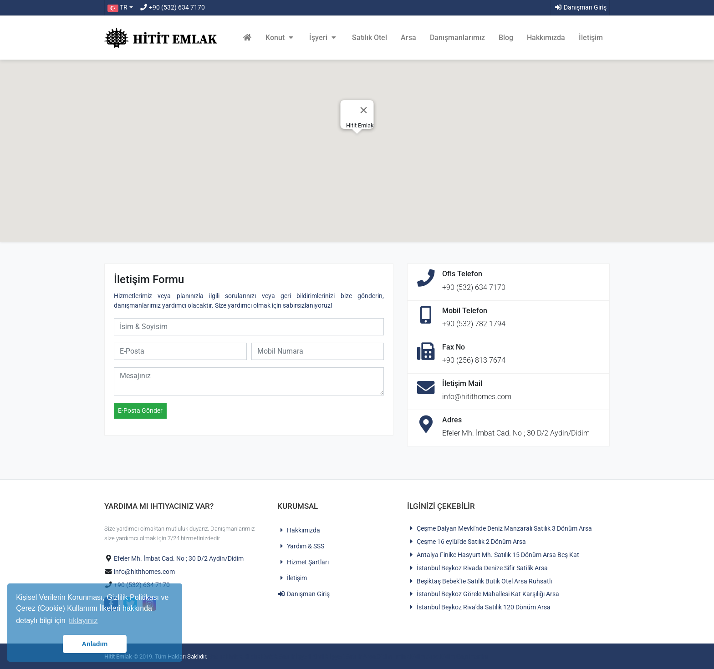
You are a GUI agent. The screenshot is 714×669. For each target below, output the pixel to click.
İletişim (591, 37)
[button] (120, 7)
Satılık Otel (369, 37)
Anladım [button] (95, 644)
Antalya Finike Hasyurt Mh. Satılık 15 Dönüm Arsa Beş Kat (493, 555)
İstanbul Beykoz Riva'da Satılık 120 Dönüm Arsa (479, 607)
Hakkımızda (546, 37)
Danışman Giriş (580, 7)
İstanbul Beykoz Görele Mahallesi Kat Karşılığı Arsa (483, 594)
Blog (506, 37)
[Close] (364, 110)
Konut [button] (280, 37)
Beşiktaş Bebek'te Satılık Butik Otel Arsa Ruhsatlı (479, 581)
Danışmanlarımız (457, 37)
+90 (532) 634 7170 (172, 7)
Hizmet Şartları (303, 562)
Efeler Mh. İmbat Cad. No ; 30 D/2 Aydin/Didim (179, 559)
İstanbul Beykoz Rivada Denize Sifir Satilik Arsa (477, 568)
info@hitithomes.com (144, 572)
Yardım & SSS (300, 546)
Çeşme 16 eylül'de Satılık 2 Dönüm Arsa (466, 542)
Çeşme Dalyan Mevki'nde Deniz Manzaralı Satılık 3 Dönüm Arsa (499, 528)
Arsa (408, 37)
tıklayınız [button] (83, 620)
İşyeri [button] (323, 37)
